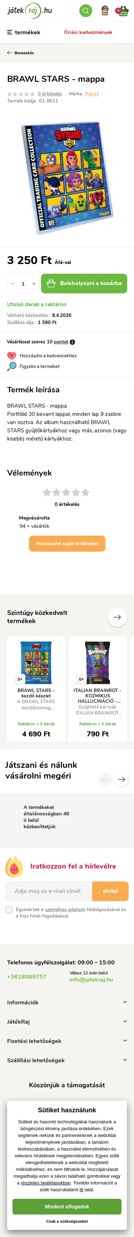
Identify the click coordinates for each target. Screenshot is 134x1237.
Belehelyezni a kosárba (84, 283)
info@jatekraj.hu (91, 980)
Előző (95, 617)
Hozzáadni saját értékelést (67, 543)
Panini (92, 94)
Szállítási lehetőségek (67, 1060)
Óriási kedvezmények (88, 32)
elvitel (110, 891)
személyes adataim (65, 909)
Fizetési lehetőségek (67, 1041)
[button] (34, 283)
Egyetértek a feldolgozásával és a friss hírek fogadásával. (71, 912)
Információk (67, 1003)
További (117, 617)
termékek (23, 32)
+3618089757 (26, 977)
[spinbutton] (23, 283)
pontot (61, 342)
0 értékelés (50, 94)
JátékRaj (67, 1022)
